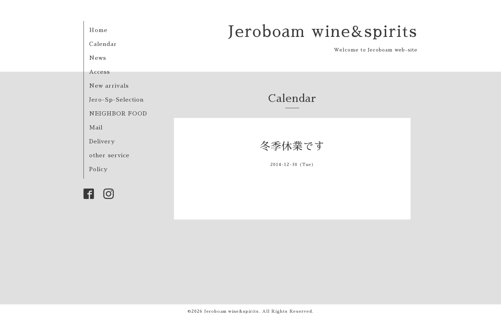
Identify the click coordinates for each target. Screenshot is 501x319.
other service (109, 155)
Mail (96, 127)
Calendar (103, 44)
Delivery (102, 141)
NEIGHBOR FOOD (118, 114)
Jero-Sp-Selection (116, 100)
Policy (98, 169)
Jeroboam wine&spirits (323, 31)
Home (98, 30)
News (97, 58)
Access (99, 72)
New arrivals (109, 86)
